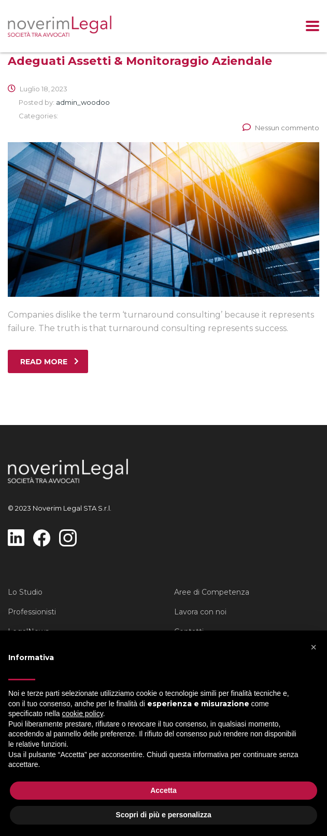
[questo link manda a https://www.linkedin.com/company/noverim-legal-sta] (16, 537)
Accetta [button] (163, 790)
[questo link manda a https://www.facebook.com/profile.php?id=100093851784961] (41, 537)
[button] (313, 647)
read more (49, 361)
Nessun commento (281, 128)
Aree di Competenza (211, 592)
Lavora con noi (200, 612)
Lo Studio (25, 592)
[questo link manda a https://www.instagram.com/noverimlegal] (67, 537)
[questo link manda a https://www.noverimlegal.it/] (59, 26)
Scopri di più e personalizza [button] (163, 815)
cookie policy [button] (82, 713)
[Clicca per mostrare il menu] (312, 26)
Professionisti (32, 612)
